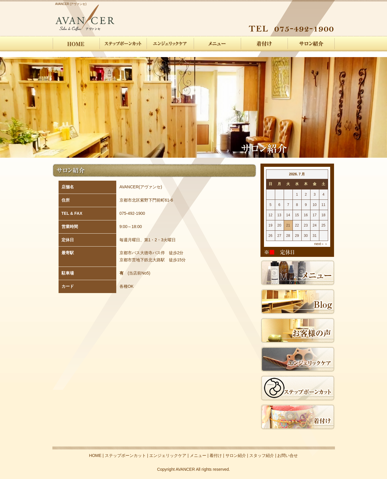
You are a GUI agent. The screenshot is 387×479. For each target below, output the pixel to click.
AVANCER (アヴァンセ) (71, 4)
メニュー (217, 43)
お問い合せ (287, 455)
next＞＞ (321, 244)
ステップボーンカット (123, 43)
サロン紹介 (311, 43)
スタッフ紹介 (261, 455)
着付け (264, 43)
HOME (75, 43)
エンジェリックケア (170, 43)
